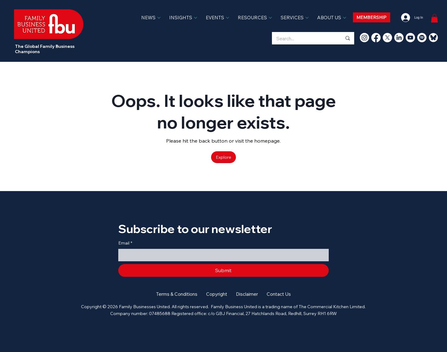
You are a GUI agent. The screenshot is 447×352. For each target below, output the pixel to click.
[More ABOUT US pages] (344, 17)
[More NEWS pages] (158, 17)
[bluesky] (433, 37)
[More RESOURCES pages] (270, 17)
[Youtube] (410, 37)
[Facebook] (376, 37)
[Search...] (302, 39)
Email (125, 243)
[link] (434, 18)
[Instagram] (364, 37)
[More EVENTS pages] (227, 17)
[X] (387, 37)
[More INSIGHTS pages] (195, 17)
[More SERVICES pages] (307, 17)
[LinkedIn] (399, 37)
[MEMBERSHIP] (371, 17)
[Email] (221, 255)
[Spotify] (422, 37)
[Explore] (223, 157)
